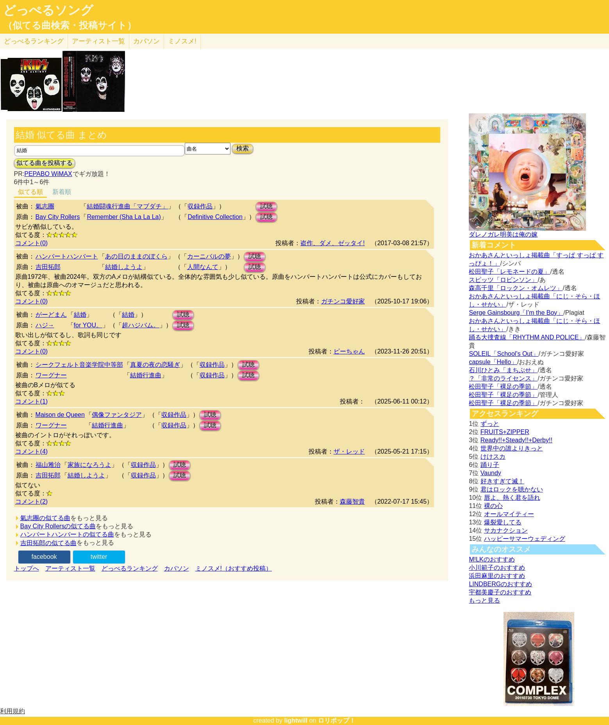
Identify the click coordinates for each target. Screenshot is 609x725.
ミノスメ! (182, 41)
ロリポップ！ (336, 720)
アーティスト (98, 41)
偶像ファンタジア (117, 414)
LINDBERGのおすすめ (500, 584)
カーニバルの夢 (209, 256)
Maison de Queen (60, 414)
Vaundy (490, 473)
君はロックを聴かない (511, 489)
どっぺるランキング (130, 568)
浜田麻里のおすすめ (497, 575)
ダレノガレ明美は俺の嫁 (503, 234)
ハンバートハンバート (67, 256)
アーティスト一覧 (70, 568)
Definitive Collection (215, 217)
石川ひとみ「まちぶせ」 (503, 370)
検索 (242, 148)
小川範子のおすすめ (497, 567)
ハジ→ (45, 325)
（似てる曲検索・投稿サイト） (69, 25)
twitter (99, 556)
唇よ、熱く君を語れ (512, 497)
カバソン (146, 41)
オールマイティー (509, 514)
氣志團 (45, 206)
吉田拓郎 (48, 267)
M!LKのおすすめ (491, 559)
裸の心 (493, 505)
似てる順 (30, 191)
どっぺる (34, 41)
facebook (44, 556)
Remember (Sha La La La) (124, 217)
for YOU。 (88, 325)
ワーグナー (51, 375)
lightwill (295, 720)
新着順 (61, 191)
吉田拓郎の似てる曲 (48, 543)
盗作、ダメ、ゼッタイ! (332, 243)
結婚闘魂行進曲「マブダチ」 (127, 206)
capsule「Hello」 (493, 362)
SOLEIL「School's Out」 (503, 353)
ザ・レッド (349, 451)
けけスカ (492, 456)
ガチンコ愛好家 (343, 301)
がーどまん (51, 314)
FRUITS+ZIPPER (504, 432)
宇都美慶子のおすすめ (500, 592)
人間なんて (202, 267)
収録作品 (200, 206)
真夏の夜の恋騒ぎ (155, 364)
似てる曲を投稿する (44, 163)
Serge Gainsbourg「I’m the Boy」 (516, 312)
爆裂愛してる (502, 522)
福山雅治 (48, 464)
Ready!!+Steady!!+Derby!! (516, 440)
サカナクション (506, 530)
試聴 (266, 206)
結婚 (80, 314)
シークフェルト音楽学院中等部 (79, 364)
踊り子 (489, 464)
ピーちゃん (349, 351)
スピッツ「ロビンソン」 (503, 279)
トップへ (26, 568)
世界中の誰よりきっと (511, 448)
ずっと (489, 423)
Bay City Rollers (58, 217)
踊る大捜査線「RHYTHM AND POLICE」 (527, 337)
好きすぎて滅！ (502, 481)
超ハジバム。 (140, 325)
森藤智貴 (352, 501)
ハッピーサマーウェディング (524, 538)
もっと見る (484, 600)
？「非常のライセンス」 (503, 378)
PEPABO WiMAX (48, 173)
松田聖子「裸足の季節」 (503, 386)
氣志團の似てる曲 (45, 518)
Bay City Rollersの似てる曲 (58, 526)
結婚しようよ (124, 267)
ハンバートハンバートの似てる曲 (67, 534)
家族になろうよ (89, 464)
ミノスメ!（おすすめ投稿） (233, 568)
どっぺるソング (48, 10)
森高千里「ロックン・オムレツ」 (516, 288)
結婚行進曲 (145, 375)
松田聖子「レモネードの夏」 (509, 271)
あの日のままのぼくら (136, 256)
